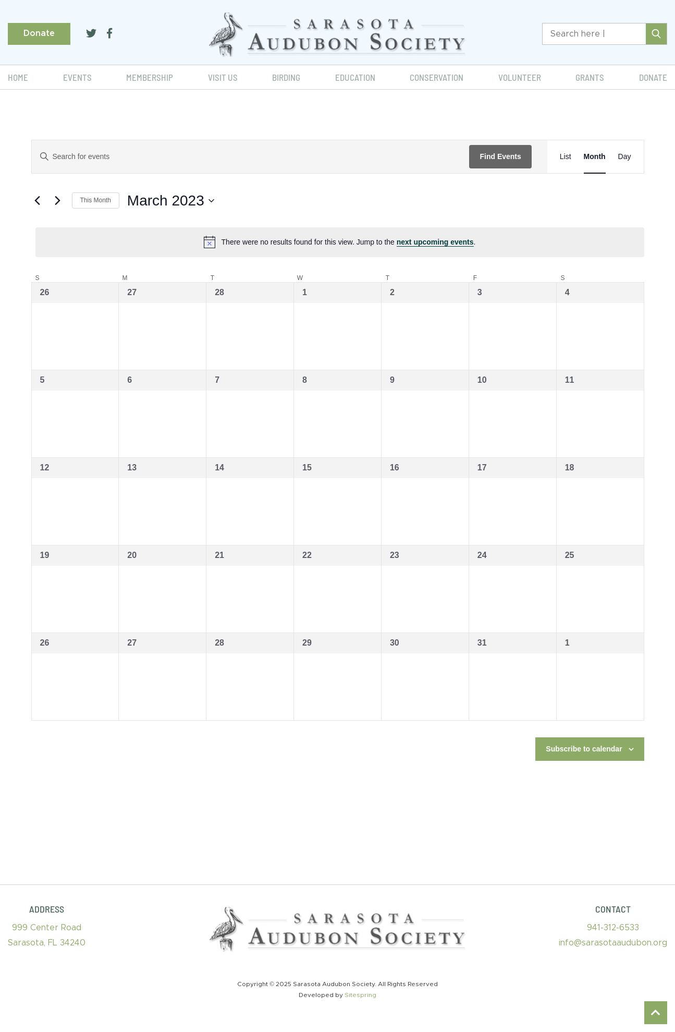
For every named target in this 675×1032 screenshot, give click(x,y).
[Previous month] (37, 201)
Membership (149, 77)
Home (18, 77)
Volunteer (519, 77)
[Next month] (58, 201)
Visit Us (223, 77)
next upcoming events (435, 242)
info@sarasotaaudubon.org (613, 943)
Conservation (436, 77)
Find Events (500, 156)
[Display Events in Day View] (624, 156)
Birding (286, 77)
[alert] (339, 242)
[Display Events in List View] (565, 156)
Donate (39, 33)
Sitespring (360, 995)
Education (355, 77)
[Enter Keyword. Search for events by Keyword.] (251, 156)
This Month (95, 200)
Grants (589, 77)
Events (77, 77)
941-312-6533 (613, 928)
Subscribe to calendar (584, 749)
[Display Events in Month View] (595, 156)
